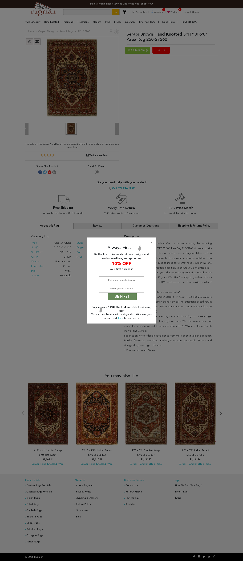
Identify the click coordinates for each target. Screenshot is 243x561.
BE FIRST (122, 297)
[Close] (122, 242)
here (121, 318)
